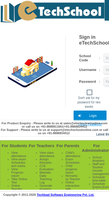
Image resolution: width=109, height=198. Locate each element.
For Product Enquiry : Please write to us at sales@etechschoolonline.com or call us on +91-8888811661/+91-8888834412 (54, 125)
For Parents (68, 145)
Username (87, 70)
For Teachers (41, 145)
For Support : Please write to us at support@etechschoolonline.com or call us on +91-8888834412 (54, 131)
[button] (90, 115)
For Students (14, 145)
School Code (85, 58)
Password (87, 81)
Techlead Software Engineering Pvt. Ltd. (65, 194)
